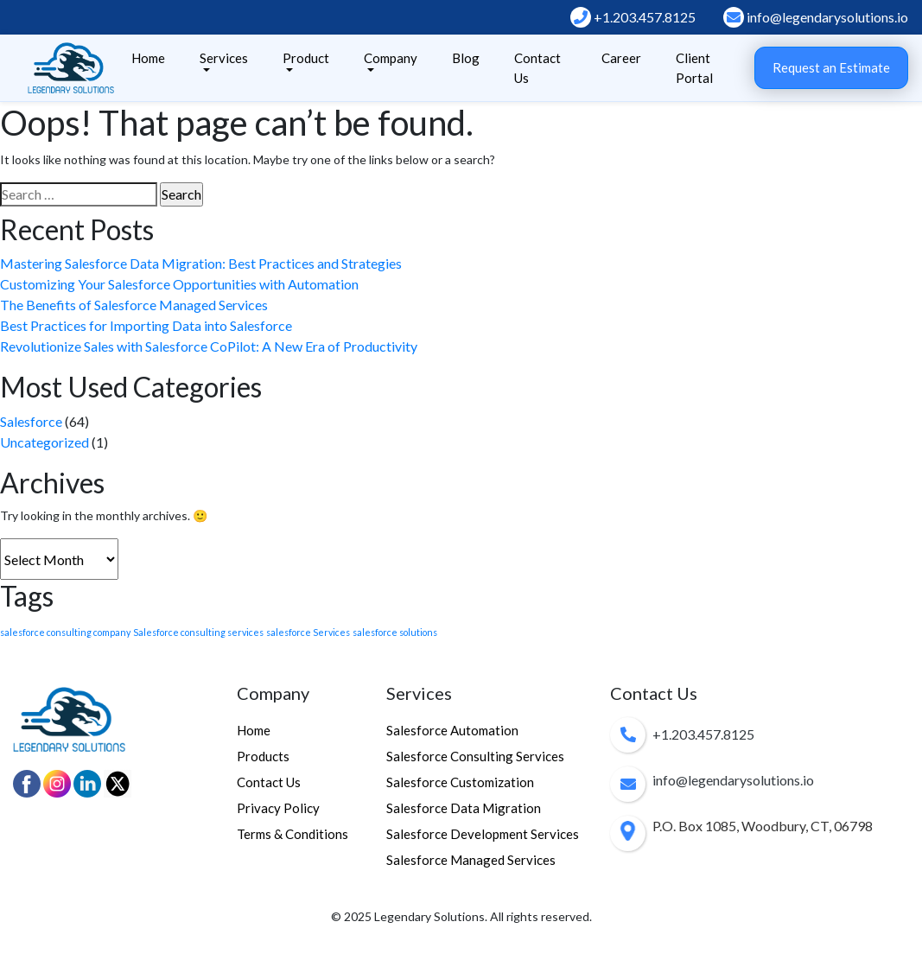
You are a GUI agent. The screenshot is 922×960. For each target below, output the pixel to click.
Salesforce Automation (452, 730)
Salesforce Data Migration (463, 808)
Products (263, 756)
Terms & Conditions (292, 834)
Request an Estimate (831, 67)
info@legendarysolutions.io (815, 17)
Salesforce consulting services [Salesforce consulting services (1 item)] (198, 632)
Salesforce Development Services (482, 834)
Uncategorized (44, 442)
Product (306, 58)
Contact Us (537, 68)
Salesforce (31, 421)
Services (224, 58)
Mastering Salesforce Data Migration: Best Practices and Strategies (201, 263)
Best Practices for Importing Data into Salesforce (146, 325)
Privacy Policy (278, 808)
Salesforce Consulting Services (475, 756)
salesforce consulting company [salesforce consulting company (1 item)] (65, 632)
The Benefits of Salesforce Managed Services (134, 304)
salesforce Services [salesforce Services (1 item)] (308, 632)
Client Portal (694, 68)
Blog (466, 58)
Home (148, 58)
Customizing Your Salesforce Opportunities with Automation (179, 284)
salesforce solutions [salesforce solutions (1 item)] (395, 632)
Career (621, 58)
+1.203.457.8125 (633, 17)
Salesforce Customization (460, 782)
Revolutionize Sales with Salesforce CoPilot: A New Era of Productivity (208, 346)
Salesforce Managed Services (471, 860)
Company (390, 58)
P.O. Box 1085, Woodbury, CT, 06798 (762, 825)
